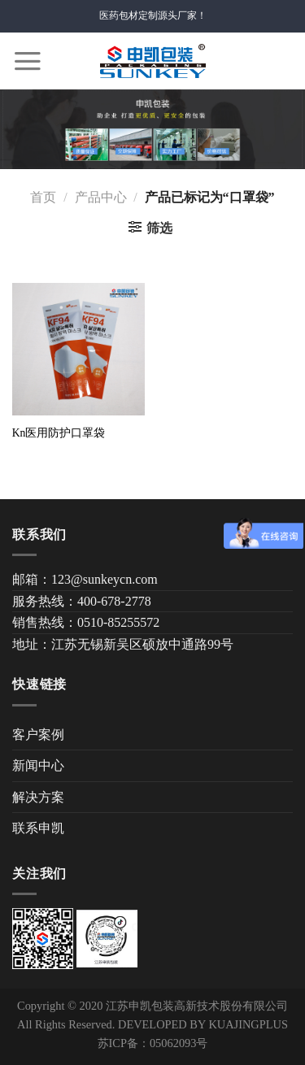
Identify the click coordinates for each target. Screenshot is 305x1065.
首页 (43, 197)
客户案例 (38, 734)
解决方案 (38, 797)
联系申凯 (38, 828)
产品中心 (101, 197)
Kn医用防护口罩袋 (59, 433)
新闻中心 (38, 765)
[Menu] (27, 61)
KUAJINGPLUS (248, 1024)
